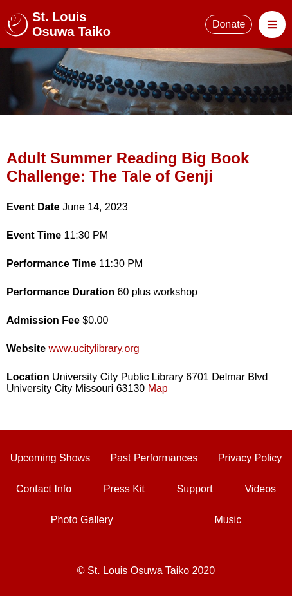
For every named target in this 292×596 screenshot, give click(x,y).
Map (158, 388)
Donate (229, 24)
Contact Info (43, 488)
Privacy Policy (250, 457)
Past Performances (153, 457)
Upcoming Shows (50, 457)
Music (227, 519)
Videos (260, 488)
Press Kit (124, 488)
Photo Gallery (82, 519)
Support (195, 488)
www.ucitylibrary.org (94, 348)
